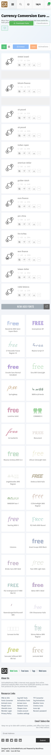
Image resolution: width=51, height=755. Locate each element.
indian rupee (23, 145)
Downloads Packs (22, 23)
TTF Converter (38, 698)
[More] (39, 65)
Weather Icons (38, 703)
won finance (23, 251)
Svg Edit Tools (22, 698)
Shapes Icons (22, 708)
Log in (38, 4)
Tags (33, 671)
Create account (22, 711)
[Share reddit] (7, 740)
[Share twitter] (11, 740)
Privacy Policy (6, 714)
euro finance (23, 198)
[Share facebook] (2, 740)
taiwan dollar (23, 269)
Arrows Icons (22, 703)
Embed (21, 47)
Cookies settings (23, 714)
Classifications (42, 23)
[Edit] (24, 65)
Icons (34, 47)
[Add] (19, 65)
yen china (22, 216)
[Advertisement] (26, 36)
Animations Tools (23, 701)
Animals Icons (6, 703)
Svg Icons (4, 4)
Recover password (40, 711)
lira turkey (22, 234)
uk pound (22, 110)
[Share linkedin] (20, 740)
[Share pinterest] (15, 740)
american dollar (24, 163)
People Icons (6, 706)
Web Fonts (14, 671)
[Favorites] (29, 65)
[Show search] (20, 4)
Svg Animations (38, 701)
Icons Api (36, 708)
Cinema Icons (38, 706)
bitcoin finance (24, 83)
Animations (43, 47)
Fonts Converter (7, 701)
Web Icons (42, 671)
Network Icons (22, 706)
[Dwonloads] (34, 65)
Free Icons (25, 671)
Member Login (6, 711)
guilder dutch (23, 180)
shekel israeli (23, 57)
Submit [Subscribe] (43, 740)
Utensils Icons (6, 708)
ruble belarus (23, 287)
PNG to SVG (5, 698)
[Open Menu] (28, 4)
